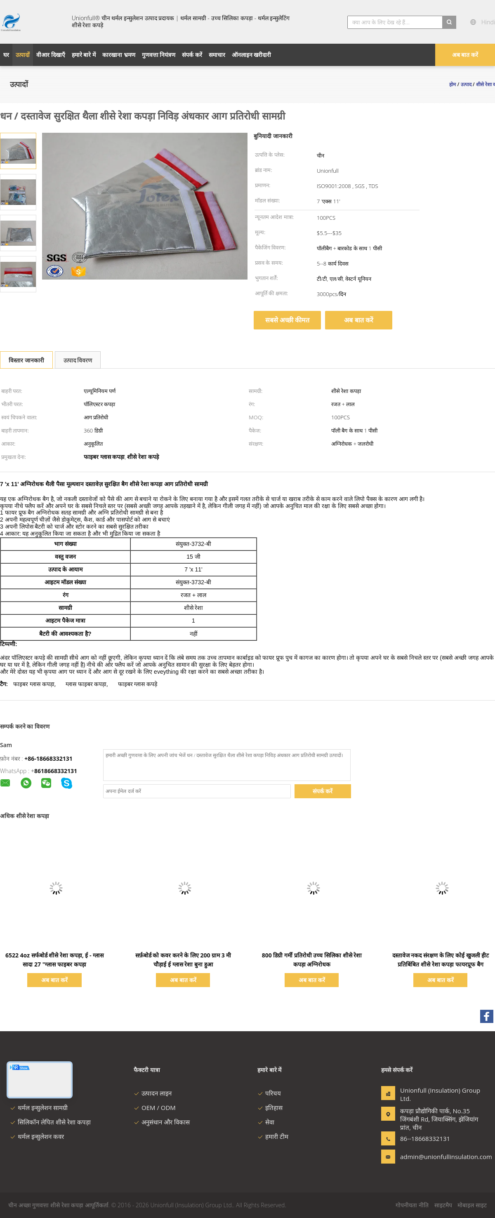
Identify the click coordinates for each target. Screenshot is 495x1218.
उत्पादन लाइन (153, 1093)
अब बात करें (465, 55)
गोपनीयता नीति (412, 1205)
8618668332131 (55, 771)
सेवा (265, 1122)
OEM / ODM (155, 1107)
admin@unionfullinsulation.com (426, 1156)
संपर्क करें (323, 791)
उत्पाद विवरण (78, 360)
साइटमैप (443, 1205)
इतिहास (270, 1107)
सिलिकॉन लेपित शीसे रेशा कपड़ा (50, 1122)
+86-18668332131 (48, 758)
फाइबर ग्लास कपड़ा (33, 684)
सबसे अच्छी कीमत (287, 319)
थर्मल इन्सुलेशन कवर (37, 1136)
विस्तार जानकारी (26, 360)
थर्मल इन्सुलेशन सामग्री (39, 1107)
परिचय (269, 1093)
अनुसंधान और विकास (162, 1122)
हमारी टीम (272, 1136)
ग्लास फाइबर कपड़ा (86, 684)
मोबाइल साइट (472, 1205)
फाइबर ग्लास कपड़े (137, 684)
